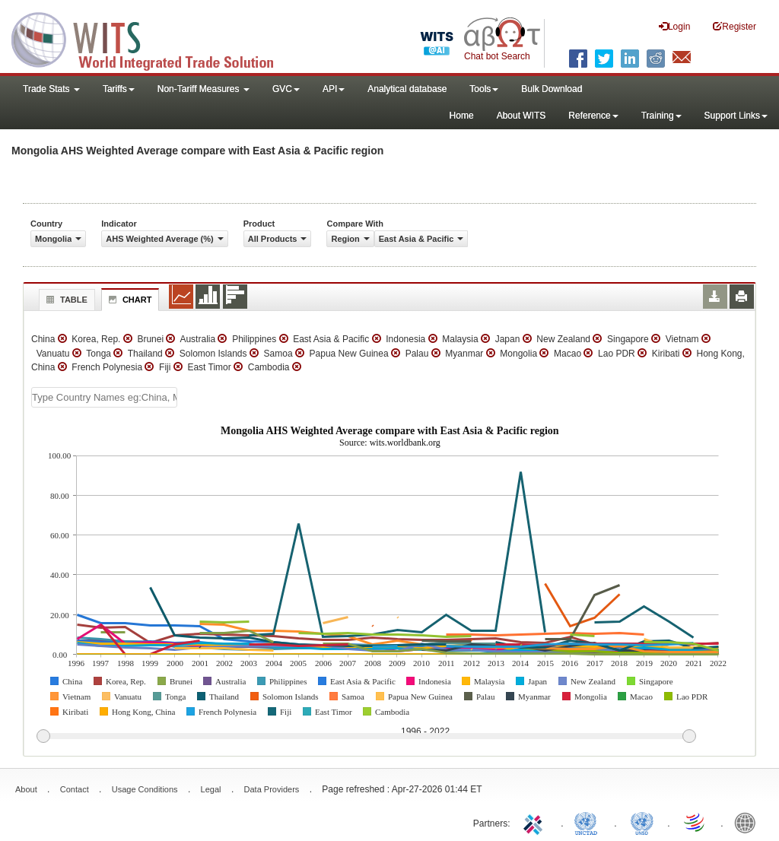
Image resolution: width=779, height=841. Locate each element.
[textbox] (104, 397)
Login (674, 26)
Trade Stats (51, 89)
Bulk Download (551, 89)
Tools (483, 89)
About (26, 789)
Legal (211, 789)
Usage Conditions (145, 789)
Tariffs (119, 89)
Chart (128, 299)
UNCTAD (589, 822)
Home (462, 115)
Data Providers (272, 789)
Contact (74, 789)
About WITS (521, 115)
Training (661, 115)
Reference (593, 115)
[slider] (366, 736)
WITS (152, 38)
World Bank (748, 822)
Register (734, 26)
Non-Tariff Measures (203, 89)
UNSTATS (642, 822)
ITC (535, 822)
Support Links (736, 115)
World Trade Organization (695, 822)
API (334, 89)
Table (65, 299)
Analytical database (407, 89)
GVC (286, 89)
